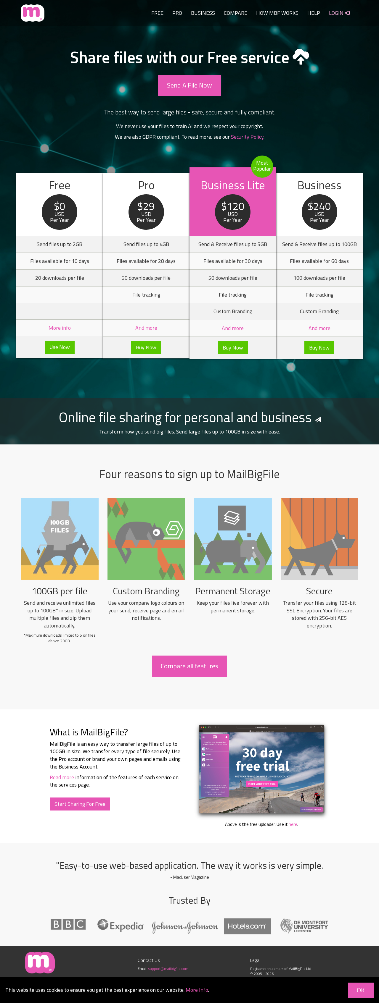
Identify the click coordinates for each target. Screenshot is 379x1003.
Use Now (59, 347)
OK (361, 990)
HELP (313, 13)
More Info (197, 990)
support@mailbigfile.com (168, 968)
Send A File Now (189, 85)
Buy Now (146, 347)
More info (60, 328)
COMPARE (235, 13)
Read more (62, 777)
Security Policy (247, 137)
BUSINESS (203, 13)
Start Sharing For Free (79, 804)
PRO (177, 13)
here (293, 824)
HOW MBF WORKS (277, 13)
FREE (157, 13)
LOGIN (339, 13)
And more (146, 328)
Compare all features (189, 666)
